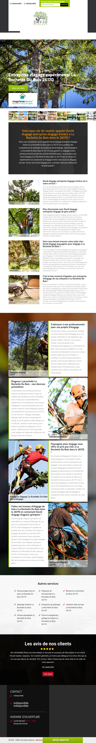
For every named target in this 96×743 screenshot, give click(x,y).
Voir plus (48, 674)
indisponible (16, 3)
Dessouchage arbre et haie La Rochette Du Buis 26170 (26, 594)
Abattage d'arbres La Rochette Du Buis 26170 (25, 607)
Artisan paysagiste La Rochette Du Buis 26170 (26, 618)
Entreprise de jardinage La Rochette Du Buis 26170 (51, 607)
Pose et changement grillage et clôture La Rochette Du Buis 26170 (50, 619)
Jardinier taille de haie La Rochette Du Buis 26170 (75, 607)
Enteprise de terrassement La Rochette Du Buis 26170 (49, 595)
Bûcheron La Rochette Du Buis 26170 (75, 592)
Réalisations (18, 88)
